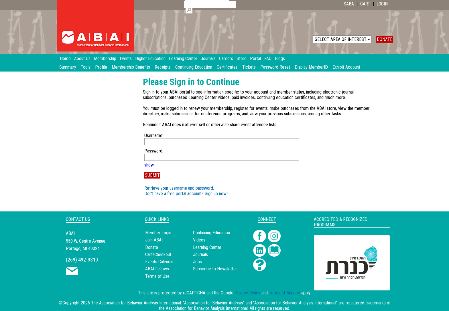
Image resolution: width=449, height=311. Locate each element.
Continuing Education (193, 67)
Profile (101, 67)
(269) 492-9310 (82, 259)
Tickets (249, 67)
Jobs (197, 261)
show (149, 165)
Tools (85, 67)
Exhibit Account (346, 67)
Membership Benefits (131, 67)
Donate (151, 247)
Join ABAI (154, 240)
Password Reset (275, 67)
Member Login (158, 232)
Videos (199, 240)
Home (65, 58)
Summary (67, 67)
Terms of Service (284, 293)
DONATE (384, 39)
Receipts (163, 67)
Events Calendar (159, 261)
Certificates (227, 67)
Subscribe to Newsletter (215, 269)
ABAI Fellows (157, 269)
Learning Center (207, 247)
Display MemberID (311, 67)
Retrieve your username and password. (179, 188)
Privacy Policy (247, 293)
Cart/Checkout (158, 254)
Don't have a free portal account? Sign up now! (186, 193)
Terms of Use (157, 276)
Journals (200, 254)
